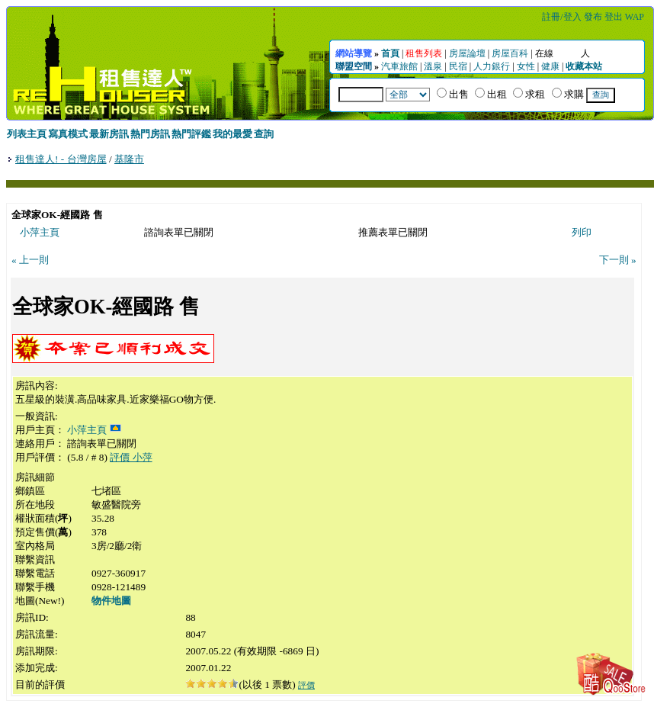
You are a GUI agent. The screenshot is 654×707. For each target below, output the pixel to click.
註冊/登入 (561, 16)
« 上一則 (30, 259)
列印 (581, 232)
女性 (526, 66)
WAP (634, 16)
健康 (550, 66)
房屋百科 (510, 53)
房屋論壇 (467, 53)
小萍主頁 (39, 232)
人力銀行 (491, 66)
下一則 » (617, 259)
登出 (613, 16)
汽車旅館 (399, 66)
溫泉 (433, 66)
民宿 (458, 66)
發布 (593, 16)
